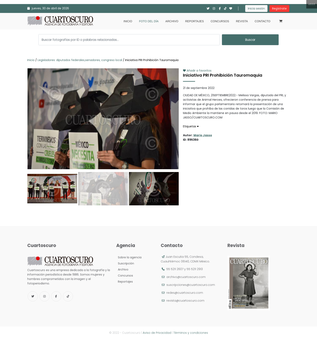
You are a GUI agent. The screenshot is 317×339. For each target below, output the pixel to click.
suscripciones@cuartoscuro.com (190, 285)
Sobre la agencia (129, 257)
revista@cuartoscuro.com (185, 301)
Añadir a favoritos (197, 71)
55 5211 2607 (174, 269)
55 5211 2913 (195, 269)
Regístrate (279, 8)
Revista (242, 21)
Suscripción (125, 263)
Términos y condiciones (190, 333)
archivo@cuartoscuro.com (186, 277)
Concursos (220, 21)
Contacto (262, 21)
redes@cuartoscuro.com (184, 293)
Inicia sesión (256, 8)
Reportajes (194, 21)
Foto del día (148, 21)
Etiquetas (191, 126)
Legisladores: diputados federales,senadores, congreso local (80, 60)
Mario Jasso (202, 135)
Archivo (171, 21)
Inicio (128, 21)
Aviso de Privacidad (157, 333)
